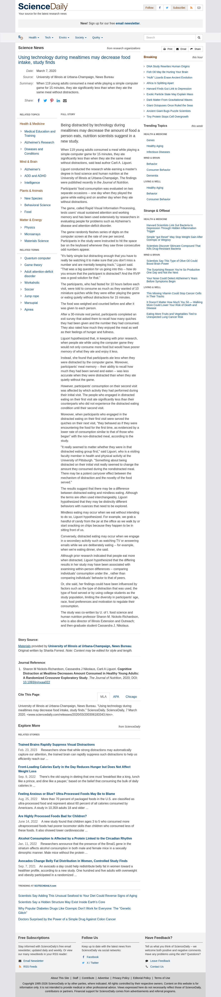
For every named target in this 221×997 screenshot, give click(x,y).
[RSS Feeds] (191, 8)
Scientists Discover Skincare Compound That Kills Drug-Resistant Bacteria (173, 247)
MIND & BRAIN (152, 158)
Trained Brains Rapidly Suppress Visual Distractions (56, 744)
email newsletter (128, 23)
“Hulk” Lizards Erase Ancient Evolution (169, 77)
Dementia (152, 175)
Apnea (28, 309)
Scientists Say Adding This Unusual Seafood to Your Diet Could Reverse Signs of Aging (77, 895)
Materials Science (36, 241)
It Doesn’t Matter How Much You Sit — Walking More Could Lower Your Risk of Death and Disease (174, 305)
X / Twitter (93, 962)
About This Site (60, 977)
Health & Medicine (32, 123)
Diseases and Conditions (33, 151)
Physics (29, 227)
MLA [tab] (103, 696)
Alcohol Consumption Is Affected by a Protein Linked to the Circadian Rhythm (75, 838)
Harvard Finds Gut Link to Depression (169, 88)
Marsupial (31, 302)
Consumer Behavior (158, 169)
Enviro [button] (64, 37)
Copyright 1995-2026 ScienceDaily (43, 983)
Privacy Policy (121, 977)
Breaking (150, 57)
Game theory (33, 265)
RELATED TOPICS (30, 114)
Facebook (93, 957)
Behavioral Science (37, 205)
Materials (24, 646)
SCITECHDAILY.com (45, 885)
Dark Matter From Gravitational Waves (169, 99)
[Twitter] (45, 100)
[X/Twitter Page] (167, 8)
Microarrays (32, 234)
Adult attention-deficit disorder (38, 274)
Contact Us (156, 966)
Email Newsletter (33, 960)
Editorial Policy (142, 977)
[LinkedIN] (58, 100)
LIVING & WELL (152, 181)
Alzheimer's (32, 169)
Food (27, 211)
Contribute (88, 977)
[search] (199, 37)
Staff (75, 977)
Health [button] (34, 37)
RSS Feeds (30, 966)
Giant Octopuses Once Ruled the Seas (170, 105)
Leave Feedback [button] (160, 960)
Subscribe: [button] (179, 7)
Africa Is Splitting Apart (160, 83)
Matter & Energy (31, 220)
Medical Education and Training (39, 134)
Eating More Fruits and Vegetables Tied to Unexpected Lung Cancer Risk (172, 315)
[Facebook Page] (160, 8)
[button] (167, 49)
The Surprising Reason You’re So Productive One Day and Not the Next (173, 271)
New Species (33, 198)
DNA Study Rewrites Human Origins (168, 66)
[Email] (65, 100)
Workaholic (32, 282)
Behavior (152, 163)
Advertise (103, 977)
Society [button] (81, 37)
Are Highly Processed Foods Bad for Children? (52, 816)
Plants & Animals (31, 190)
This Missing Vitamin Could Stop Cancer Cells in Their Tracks (174, 295)
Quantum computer (37, 258)
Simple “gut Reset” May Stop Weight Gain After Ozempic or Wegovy (175, 238)
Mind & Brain (28, 161)
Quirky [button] (97, 37)
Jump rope (31, 296)
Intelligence (32, 182)
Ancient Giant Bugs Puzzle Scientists (169, 111)
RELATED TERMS (29, 250)
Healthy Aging (155, 146)
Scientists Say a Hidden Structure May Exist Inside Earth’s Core (61, 902)
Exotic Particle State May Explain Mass (170, 94)
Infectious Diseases (158, 151)
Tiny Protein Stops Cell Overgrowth (167, 116)
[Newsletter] (199, 8)
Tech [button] (49, 37)
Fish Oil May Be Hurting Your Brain (167, 71)
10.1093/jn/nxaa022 (36, 682)
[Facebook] (38, 100)
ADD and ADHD (35, 176)
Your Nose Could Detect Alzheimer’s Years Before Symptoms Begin (172, 280)
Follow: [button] (149, 7)
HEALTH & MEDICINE (155, 134)
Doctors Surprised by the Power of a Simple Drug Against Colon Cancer (67, 919)
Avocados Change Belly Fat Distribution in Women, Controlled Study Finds (73, 861)
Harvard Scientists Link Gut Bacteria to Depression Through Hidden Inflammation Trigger (171, 228)
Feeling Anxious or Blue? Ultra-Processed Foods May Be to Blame (66, 793)
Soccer (29, 289)
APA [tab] (116, 696)
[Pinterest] (51, 100)
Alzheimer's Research (39, 142)
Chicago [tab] (131, 696)
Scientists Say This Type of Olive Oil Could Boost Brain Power (172, 262)
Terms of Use (162, 977)
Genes (150, 140)
